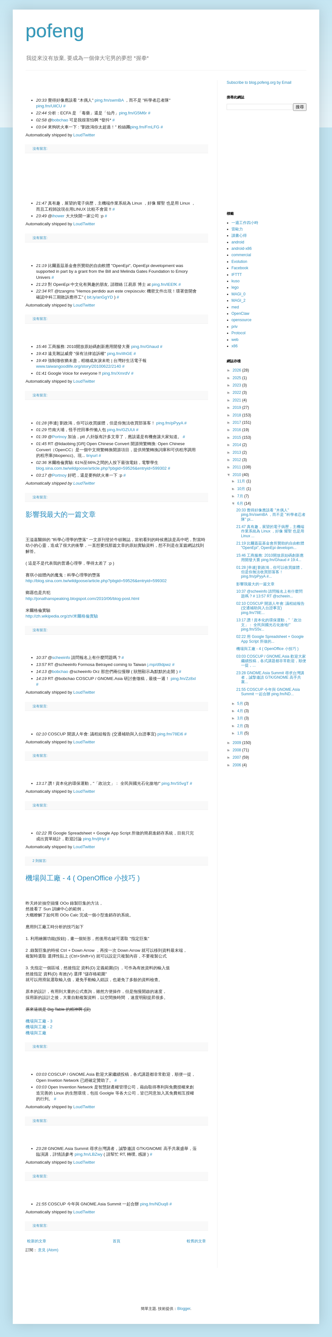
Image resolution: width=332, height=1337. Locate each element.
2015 (237, 437)
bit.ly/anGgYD (100, 297)
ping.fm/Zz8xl (183, 678)
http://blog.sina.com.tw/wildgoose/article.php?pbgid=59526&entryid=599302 (96, 580)
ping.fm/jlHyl (94, 838)
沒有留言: (40, 148)
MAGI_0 (238, 294)
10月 (241, 489)
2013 (237, 452)
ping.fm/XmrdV (116, 373)
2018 (237, 415)
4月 (240, 711)
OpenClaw (240, 313)
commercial (241, 255)
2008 (237, 750)
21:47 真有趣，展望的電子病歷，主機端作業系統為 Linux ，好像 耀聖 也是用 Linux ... (270, 531)
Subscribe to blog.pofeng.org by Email (259, 82)
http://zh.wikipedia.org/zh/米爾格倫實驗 (62, 616)
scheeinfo (61, 657)
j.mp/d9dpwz (159, 664)
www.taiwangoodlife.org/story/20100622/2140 (78, 366)
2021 (237, 400)
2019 (237, 407)
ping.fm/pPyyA (169, 423)
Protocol (238, 333)
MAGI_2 (238, 300)
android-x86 (241, 248)
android (237, 242)
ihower (58, 215)
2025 (237, 378)
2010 (237, 475)
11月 (241, 481)
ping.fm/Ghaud (145, 346)
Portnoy (59, 436)
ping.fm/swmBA (109, 100)
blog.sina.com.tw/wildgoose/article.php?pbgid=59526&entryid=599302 (101, 468)
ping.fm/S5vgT (175, 783)
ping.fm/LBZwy (88, 1154)
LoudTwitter (84, 135)
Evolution (239, 261)
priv (234, 326)
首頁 (116, 1241)
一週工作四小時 (244, 222)
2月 (240, 726)
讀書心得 (239, 235)
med (235, 307)
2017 (237, 422)
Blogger (183, 1308)
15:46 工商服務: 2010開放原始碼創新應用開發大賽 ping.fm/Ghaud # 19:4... (270, 557)
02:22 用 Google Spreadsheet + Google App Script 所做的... (270, 638)
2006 (237, 765)
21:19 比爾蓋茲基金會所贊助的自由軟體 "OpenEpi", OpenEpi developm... (270, 545)
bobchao (60, 120)
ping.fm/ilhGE (119, 353)
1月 (240, 733)
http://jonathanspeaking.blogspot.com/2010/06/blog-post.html (82, 598)
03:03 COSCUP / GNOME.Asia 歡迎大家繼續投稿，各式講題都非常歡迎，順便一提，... (271, 661)
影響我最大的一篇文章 (61, 514)
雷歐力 (237, 229)
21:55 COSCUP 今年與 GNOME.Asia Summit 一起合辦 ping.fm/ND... (268, 691)
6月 (240, 503)
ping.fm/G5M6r (133, 113)
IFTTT (236, 274)
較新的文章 (36, 1241)
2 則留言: (40, 861)
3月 (240, 718)
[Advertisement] (116, 170)
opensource (241, 320)
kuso (235, 281)
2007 (237, 757)
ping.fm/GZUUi (121, 429)
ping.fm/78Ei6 (170, 734)
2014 (237, 445)
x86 (234, 346)
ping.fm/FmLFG (145, 127)
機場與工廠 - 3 (39, 1021)
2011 (237, 467)
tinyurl (91, 455)
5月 (240, 703)
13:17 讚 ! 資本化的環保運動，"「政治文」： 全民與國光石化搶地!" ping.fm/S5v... (268, 625)
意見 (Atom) (48, 1250)
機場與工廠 (36, 1032)
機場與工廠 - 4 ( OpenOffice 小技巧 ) (83, 878)
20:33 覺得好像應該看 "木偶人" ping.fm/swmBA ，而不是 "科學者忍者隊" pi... (271, 515)
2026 (237, 370)
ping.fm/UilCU (49, 106)
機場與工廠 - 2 (39, 1026)
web (234, 339)
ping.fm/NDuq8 (154, 1204)
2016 (237, 430)
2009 (237, 743)
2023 (237, 385)
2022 (237, 392)
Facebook (239, 268)
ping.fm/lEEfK (164, 284)
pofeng (55, 30)
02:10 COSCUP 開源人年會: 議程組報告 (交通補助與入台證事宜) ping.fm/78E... (270, 608)
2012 (237, 460)
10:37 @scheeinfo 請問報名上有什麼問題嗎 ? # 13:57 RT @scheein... (269, 593)
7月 (240, 496)
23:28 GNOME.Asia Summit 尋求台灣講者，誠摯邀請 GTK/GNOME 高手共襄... (270, 677)
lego (235, 287)
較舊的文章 (196, 1241)
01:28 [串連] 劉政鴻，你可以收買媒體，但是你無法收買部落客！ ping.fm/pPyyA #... (270, 572)
